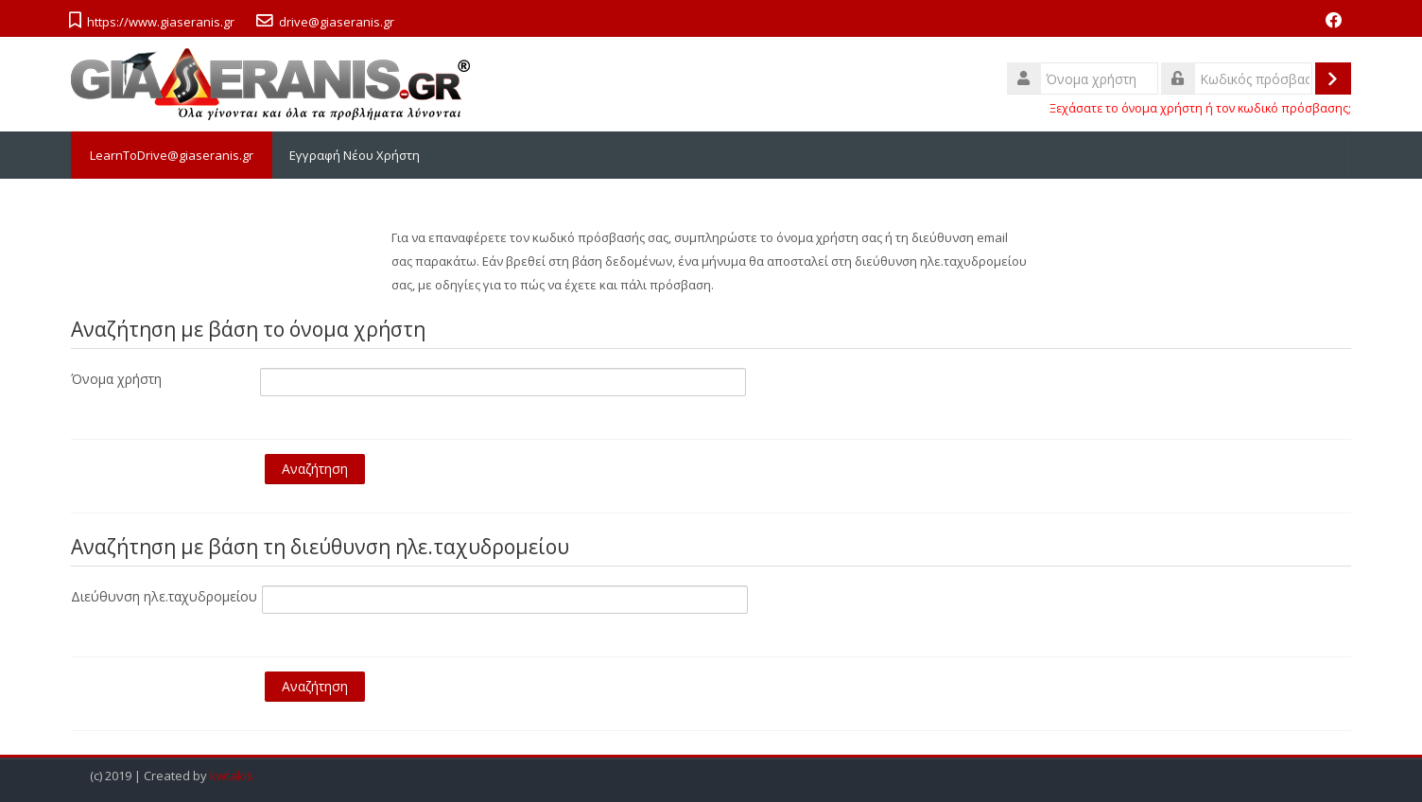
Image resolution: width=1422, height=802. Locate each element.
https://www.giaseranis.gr (160, 21)
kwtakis (231, 776)
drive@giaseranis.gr (336, 21)
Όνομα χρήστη (116, 379)
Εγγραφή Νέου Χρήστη (354, 155)
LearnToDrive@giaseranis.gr (171, 155)
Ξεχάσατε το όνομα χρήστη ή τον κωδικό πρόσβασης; (1200, 108)
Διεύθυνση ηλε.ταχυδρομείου (164, 596)
